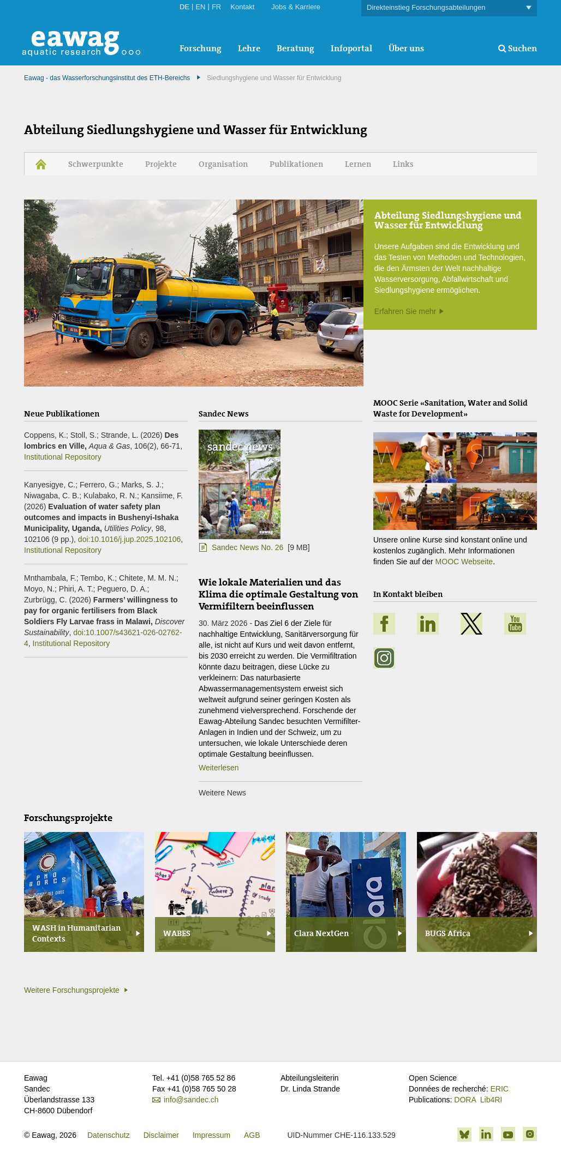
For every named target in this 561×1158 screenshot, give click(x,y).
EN (200, 7)
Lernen (358, 164)
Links (403, 164)
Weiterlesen (219, 767)
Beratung (295, 48)
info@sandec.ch (191, 1099)
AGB (252, 1135)
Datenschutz (108, 1135)
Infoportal (351, 48)
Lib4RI (491, 1099)
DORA (465, 1099)
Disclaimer (161, 1135)
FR (216, 7)
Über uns (406, 48)
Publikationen (296, 164)
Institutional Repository (63, 457)
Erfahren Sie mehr (405, 311)
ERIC (499, 1088)
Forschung (201, 48)
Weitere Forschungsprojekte (72, 990)
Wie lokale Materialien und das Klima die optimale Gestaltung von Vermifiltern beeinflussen (278, 594)
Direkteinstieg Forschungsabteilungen (449, 8)
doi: (129, 539)
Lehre (249, 48)
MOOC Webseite (464, 561)
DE (184, 7)
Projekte (161, 164)
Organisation (223, 164)
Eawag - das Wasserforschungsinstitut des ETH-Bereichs (107, 78)
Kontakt (242, 7)
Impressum (211, 1135)
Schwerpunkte (95, 164)
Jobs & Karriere (295, 7)
